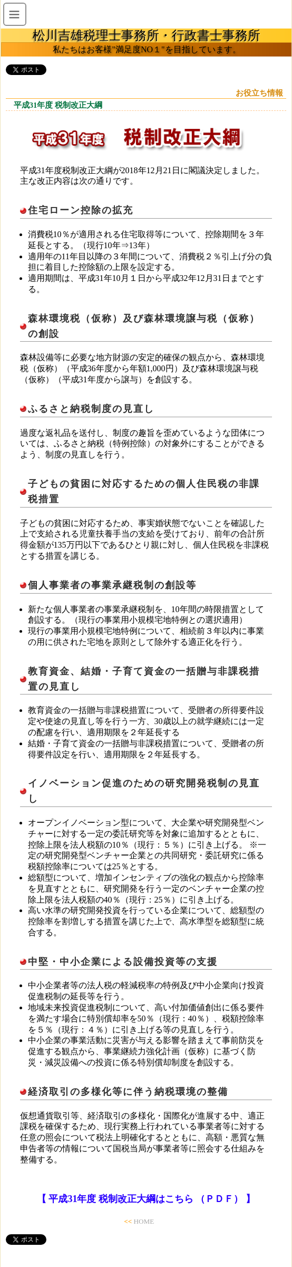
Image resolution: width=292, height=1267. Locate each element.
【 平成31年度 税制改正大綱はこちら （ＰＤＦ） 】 (146, 1199)
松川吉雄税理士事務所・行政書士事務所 (146, 35)
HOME (143, 1221)
